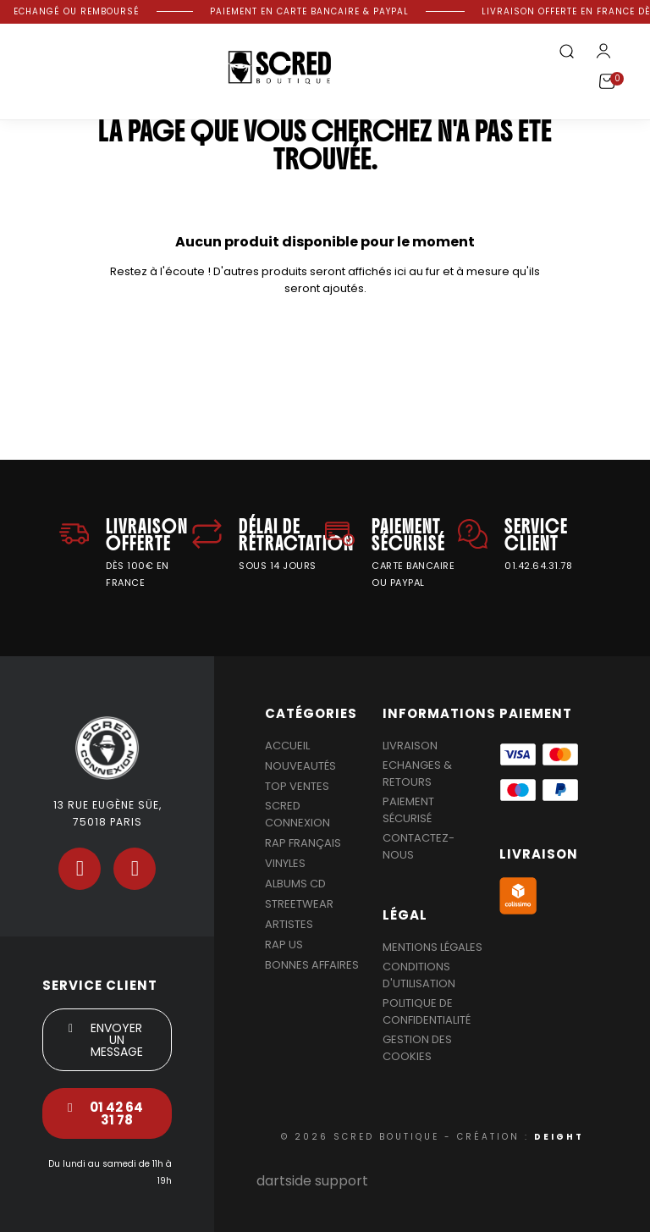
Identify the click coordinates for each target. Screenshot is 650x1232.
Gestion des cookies (417, 1047)
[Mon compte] (603, 51)
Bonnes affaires (312, 965)
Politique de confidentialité (427, 1011)
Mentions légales (432, 947)
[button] (566, 52)
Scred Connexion (297, 814)
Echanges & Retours (417, 773)
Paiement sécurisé (408, 809)
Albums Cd (295, 884)
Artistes (289, 924)
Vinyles (285, 863)
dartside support (312, 1181)
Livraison (410, 746)
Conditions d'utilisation (419, 975)
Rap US (284, 944)
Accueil (287, 746)
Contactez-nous (418, 846)
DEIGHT (559, 1136)
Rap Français (303, 843)
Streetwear (299, 904)
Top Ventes (297, 786)
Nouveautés (300, 766)
